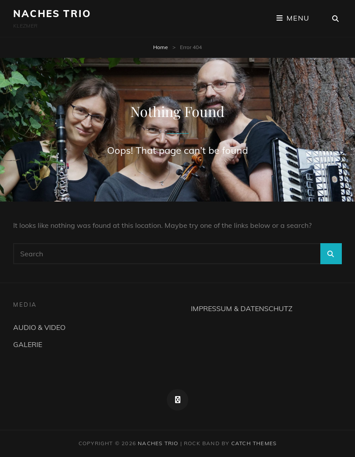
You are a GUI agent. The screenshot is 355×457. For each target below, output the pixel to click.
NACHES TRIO (52, 13)
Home (160, 47)
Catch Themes (253, 443)
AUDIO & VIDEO (39, 327)
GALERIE (27, 344)
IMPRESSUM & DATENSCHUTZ (242, 308)
